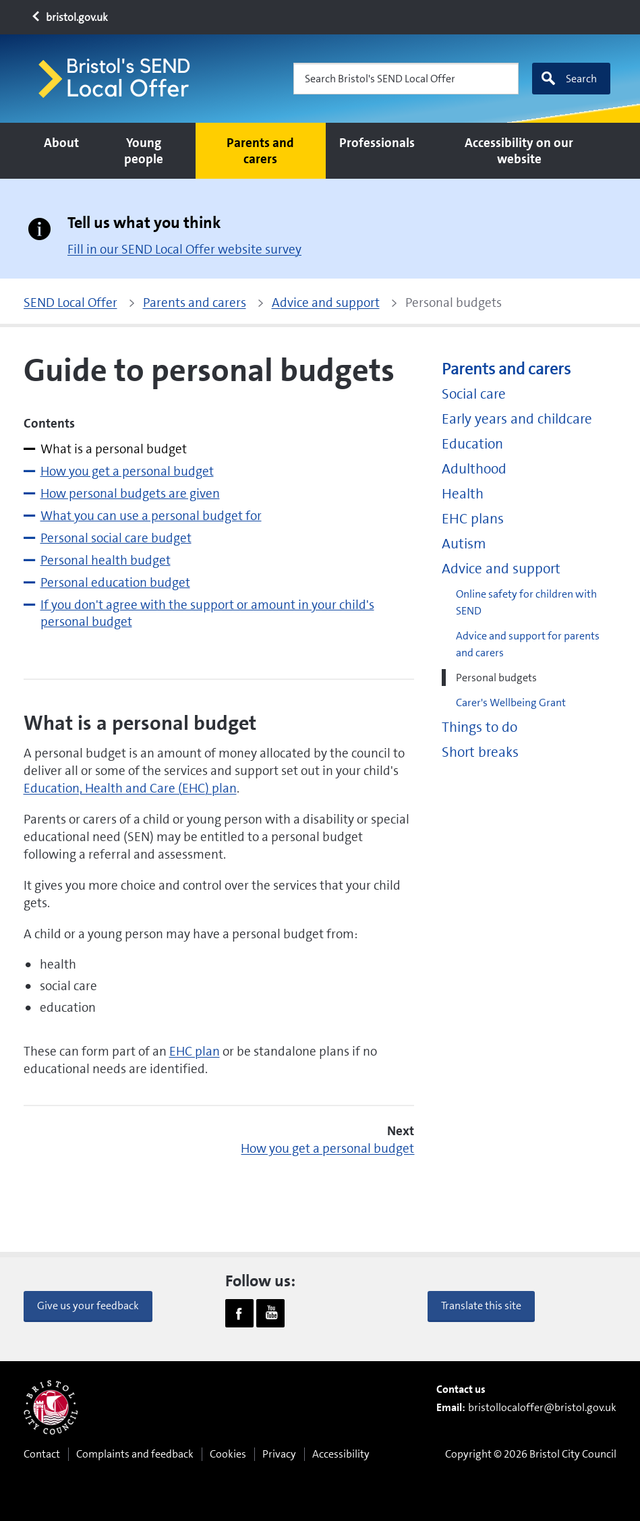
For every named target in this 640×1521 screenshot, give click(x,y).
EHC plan (194, 1051)
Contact (42, 1454)
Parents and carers (260, 150)
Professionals (377, 142)
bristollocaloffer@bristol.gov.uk (542, 1407)
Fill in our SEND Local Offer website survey (184, 249)
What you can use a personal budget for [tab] (151, 515)
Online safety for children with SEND (526, 602)
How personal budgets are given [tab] (130, 493)
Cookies (228, 1454)
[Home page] (120, 78)
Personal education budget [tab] (115, 582)
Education (472, 444)
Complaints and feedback (135, 1454)
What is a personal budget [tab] (113, 448)
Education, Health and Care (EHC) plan (130, 788)
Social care (474, 394)
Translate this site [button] (481, 1305)
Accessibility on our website (519, 150)
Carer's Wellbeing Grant (511, 702)
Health (463, 494)
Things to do (479, 727)
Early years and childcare (517, 419)
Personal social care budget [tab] (116, 537)
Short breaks (480, 752)
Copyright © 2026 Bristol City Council (530, 1454)
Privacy (279, 1454)
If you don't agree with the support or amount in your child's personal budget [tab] (207, 613)
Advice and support (501, 569)
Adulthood (474, 469)
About (61, 142)
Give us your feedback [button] (88, 1305)
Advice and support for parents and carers (528, 644)
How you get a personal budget (327, 1148)
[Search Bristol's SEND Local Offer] (406, 78)
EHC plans (473, 519)
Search (568, 79)
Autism (464, 544)
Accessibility (341, 1454)
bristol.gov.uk (69, 17)
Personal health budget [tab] (105, 560)
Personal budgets (496, 677)
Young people (143, 150)
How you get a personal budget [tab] (127, 471)
